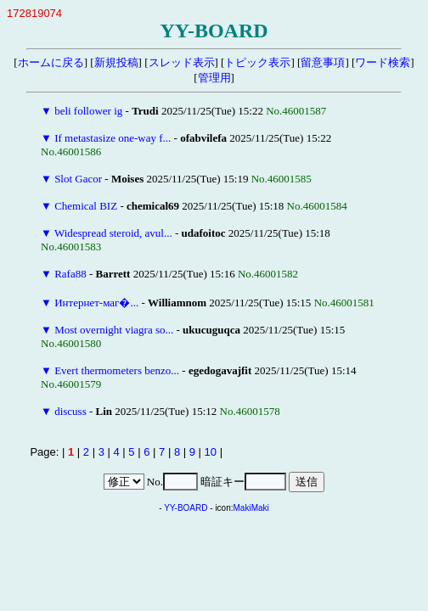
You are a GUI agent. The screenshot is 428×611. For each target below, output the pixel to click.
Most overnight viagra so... (113, 329)
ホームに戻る (51, 62)
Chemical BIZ (85, 205)
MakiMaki (251, 508)
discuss (70, 411)
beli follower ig (88, 110)
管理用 (214, 77)
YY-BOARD (185, 508)
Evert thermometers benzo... (116, 370)
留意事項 (323, 62)
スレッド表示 (182, 62)
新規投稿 (116, 62)
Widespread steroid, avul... (113, 233)
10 (211, 452)
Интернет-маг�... (96, 302)
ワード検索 (382, 62)
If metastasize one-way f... (112, 138)
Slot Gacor (78, 178)
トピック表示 (257, 62)
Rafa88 (70, 273)
